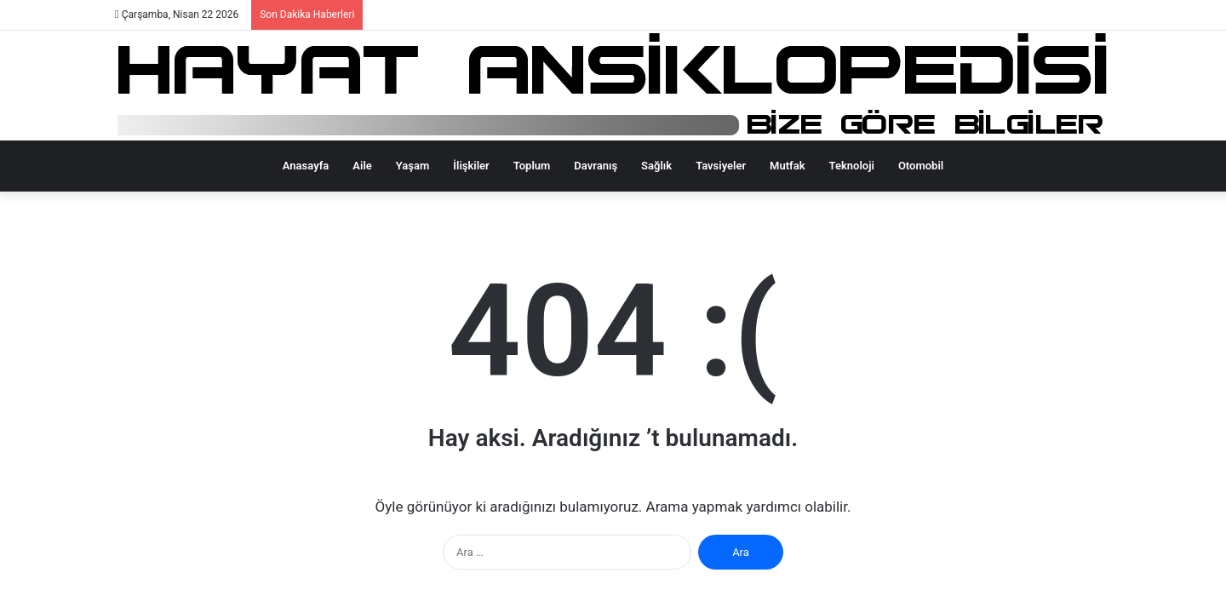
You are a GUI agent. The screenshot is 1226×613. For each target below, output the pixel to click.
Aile (361, 165)
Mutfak (787, 165)
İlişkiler (471, 165)
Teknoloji (851, 165)
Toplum (532, 165)
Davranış (595, 165)
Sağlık (656, 165)
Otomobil (920, 165)
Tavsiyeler (721, 165)
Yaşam (413, 165)
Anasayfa (306, 165)
